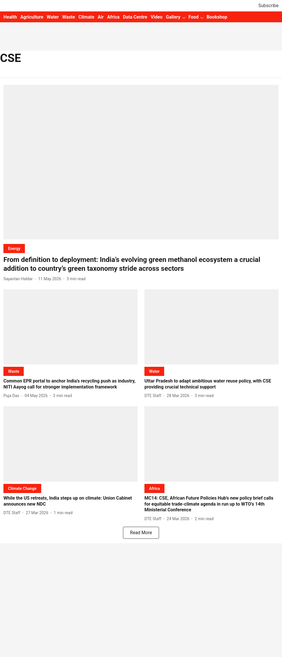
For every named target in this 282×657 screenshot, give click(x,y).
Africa (113, 17)
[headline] (141, 264)
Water (53, 17)
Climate (86, 17)
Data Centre (135, 17)
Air (101, 17)
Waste (68, 17)
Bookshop (216, 17)
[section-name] (14, 248)
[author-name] (19, 279)
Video (156, 17)
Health (10, 17)
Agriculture (31, 17)
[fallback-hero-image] (141, 162)
